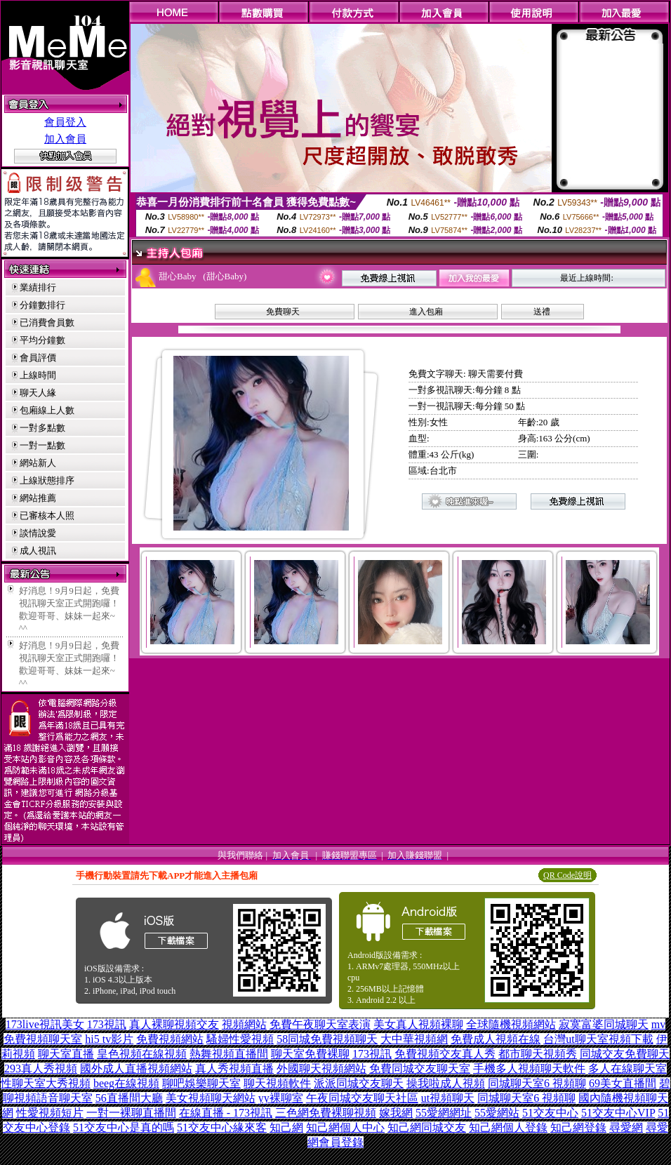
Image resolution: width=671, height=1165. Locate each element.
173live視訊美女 (45, 1024)
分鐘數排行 (42, 305)
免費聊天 (283, 312)
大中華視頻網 (414, 1039)
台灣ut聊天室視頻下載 (598, 1039)
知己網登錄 (578, 1127)
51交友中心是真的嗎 (123, 1127)
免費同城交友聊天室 (419, 1068)
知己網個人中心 (345, 1127)
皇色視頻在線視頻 (142, 1054)
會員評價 (38, 357)
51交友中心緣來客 (222, 1127)
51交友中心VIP (618, 1113)
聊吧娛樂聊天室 (201, 1083)
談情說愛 (38, 533)
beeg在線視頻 (126, 1083)
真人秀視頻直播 (234, 1068)
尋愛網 (626, 1127)
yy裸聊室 (280, 1098)
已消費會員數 (47, 322)
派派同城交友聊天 (359, 1083)
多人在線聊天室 (627, 1068)
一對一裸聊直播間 (131, 1113)
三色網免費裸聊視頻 (325, 1113)
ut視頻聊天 (447, 1098)
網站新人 (38, 463)
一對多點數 (42, 427)
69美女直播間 (622, 1083)
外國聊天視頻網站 (321, 1068)
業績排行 (38, 287)
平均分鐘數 (42, 340)
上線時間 (38, 375)
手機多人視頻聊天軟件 (529, 1068)
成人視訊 (38, 550)
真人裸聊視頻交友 (174, 1024)
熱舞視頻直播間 (229, 1054)
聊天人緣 (38, 392)
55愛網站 (496, 1113)
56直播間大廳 (129, 1098)
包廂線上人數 (47, 410)
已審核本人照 (47, 515)
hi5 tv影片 (109, 1039)
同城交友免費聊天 (625, 1054)
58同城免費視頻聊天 (327, 1039)
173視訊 (106, 1024)
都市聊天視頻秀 (537, 1054)
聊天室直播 (66, 1054)
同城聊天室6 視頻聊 (537, 1083)
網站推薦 (38, 498)
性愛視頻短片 (50, 1113)
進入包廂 (426, 312)
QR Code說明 (567, 875)
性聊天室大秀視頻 (46, 1083)
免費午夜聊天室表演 (320, 1024)
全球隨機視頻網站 (511, 1024)
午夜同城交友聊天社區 (362, 1098)
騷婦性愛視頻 (240, 1039)
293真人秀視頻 (40, 1068)
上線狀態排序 (47, 480)
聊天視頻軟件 (277, 1083)
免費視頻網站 (170, 1039)
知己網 (286, 1127)
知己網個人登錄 (508, 1127)
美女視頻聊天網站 (210, 1098)
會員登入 (65, 122)
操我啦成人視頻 (445, 1083)
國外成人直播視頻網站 (136, 1068)
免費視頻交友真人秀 (445, 1054)
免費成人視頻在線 (495, 1039)
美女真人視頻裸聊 (418, 1024)
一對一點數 (42, 445)
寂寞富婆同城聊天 (604, 1024)
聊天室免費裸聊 (310, 1054)
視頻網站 (244, 1024)
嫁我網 (396, 1113)
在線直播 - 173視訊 (225, 1113)
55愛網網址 (444, 1113)
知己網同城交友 (426, 1127)
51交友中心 (550, 1113)
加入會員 (65, 139)
